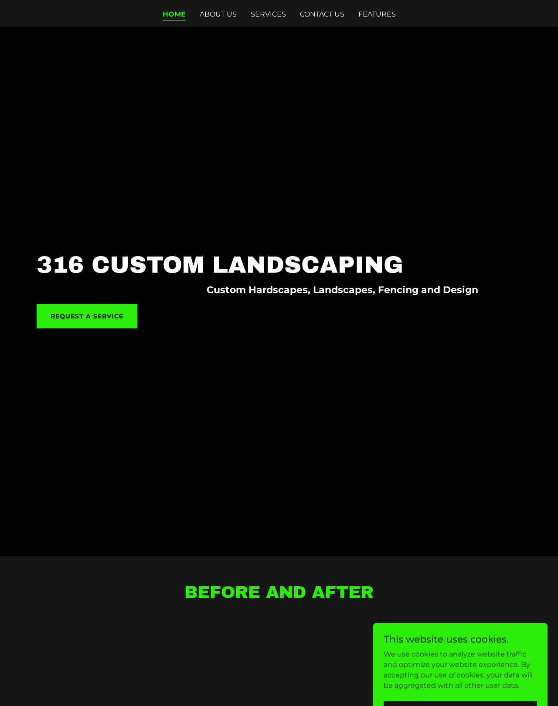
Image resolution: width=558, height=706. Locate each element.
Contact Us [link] (322, 14)
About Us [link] (218, 14)
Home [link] (174, 14)
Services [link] (268, 14)
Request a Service (87, 316)
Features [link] (377, 14)
